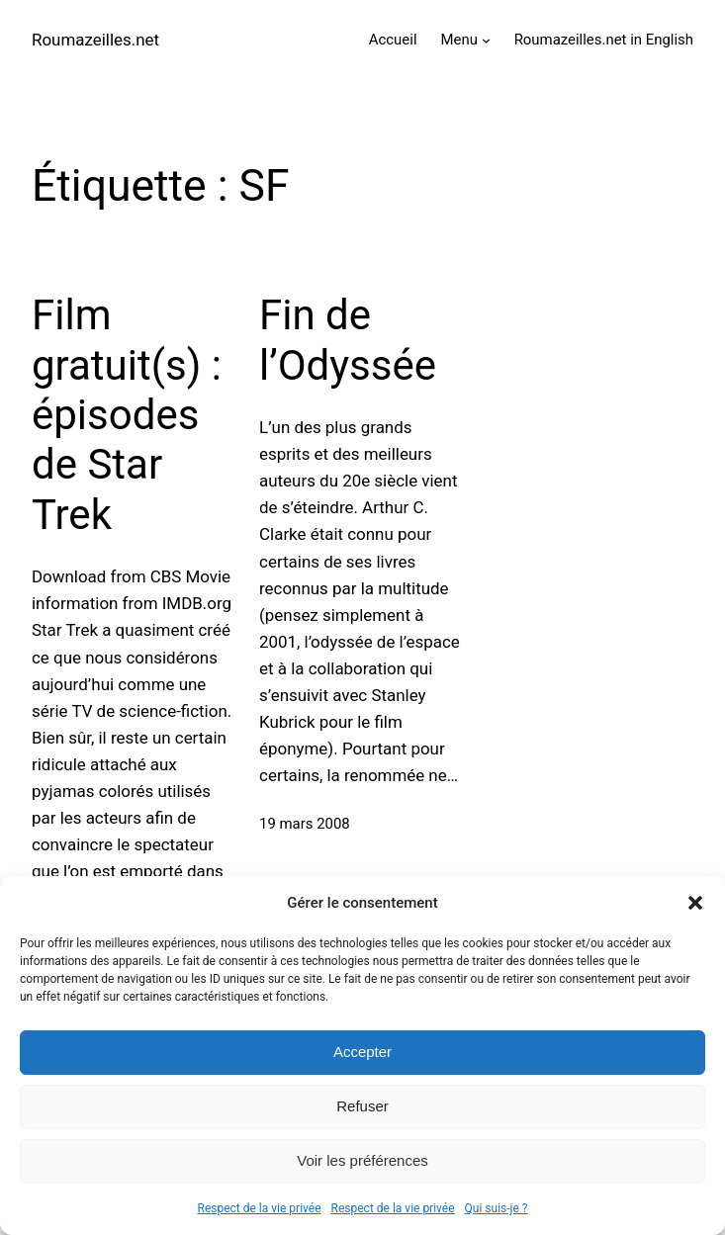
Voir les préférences (362, 1160)
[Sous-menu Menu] (486, 40)
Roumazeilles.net (95, 39)
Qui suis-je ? (496, 1208)
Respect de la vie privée (259, 1208)
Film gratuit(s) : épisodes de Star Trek (127, 415)
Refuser (362, 1106)
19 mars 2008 (304, 824)
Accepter (362, 1051)
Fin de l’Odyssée (347, 340)
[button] (695, 903)
